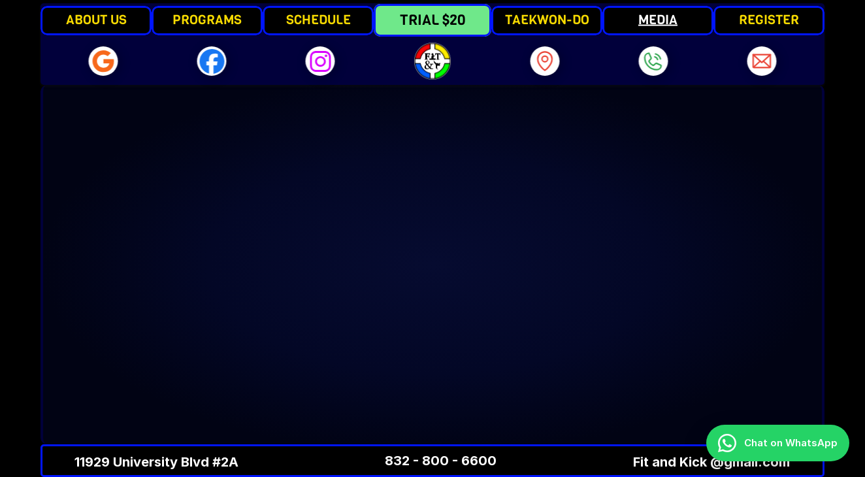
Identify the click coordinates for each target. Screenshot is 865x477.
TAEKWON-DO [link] (547, 20)
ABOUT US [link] (96, 20)
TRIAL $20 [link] (432, 19)
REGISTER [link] (769, 20)
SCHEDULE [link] (318, 20)
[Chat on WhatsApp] (777, 443)
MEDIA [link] (657, 20)
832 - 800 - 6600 (441, 461)
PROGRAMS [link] (207, 20)
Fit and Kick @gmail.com (711, 462)
